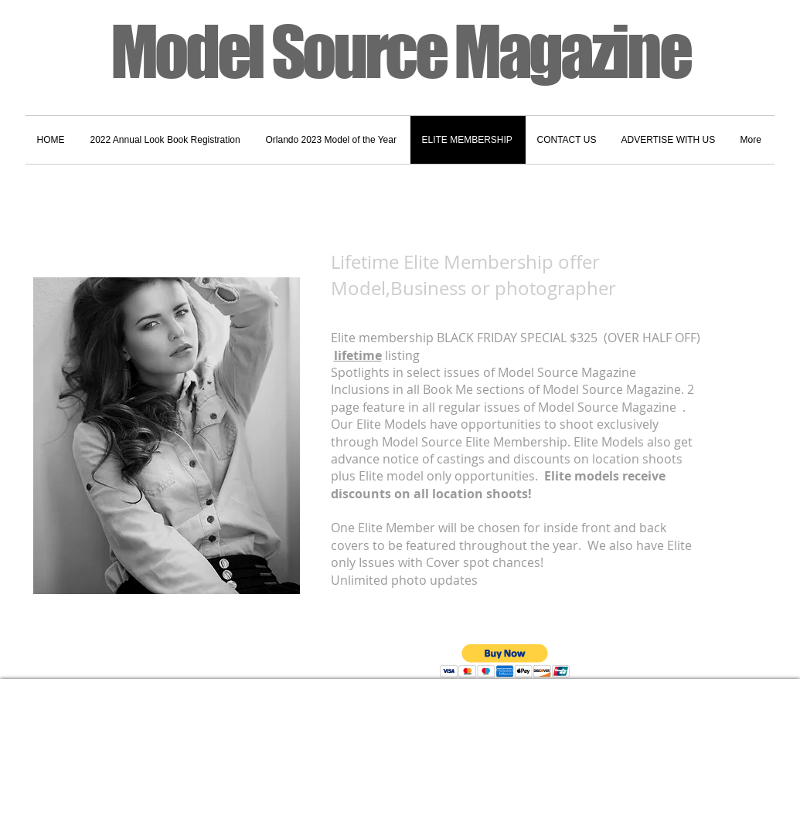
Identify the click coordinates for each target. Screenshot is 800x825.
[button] (505, 661)
